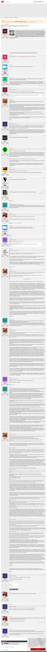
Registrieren (16, 17)
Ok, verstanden (38, 649)
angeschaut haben (28, 31)
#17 (45, 248)
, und (16, 223)
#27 (45, 616)
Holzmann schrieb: (12, 606)
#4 (45, 77)
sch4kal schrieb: (12, 575)
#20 (45, 328)
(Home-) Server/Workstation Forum (14, 644)
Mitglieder (11, 17)
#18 (45, 269)
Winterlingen (6, 188)
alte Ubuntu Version (18, 56)
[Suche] (34, 2)
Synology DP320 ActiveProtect (14, 643)
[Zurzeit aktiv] (4, 207)
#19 (45, 318)
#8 (45, 135)
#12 (45, 190)
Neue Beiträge (6, 17)
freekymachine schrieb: (13, 250)
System (5, 108)
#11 (45, 177)
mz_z (4, 644)
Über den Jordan (6, 221)
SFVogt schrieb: (12, 271)
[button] (3, 17)
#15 (45, 225)
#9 (45, 147)
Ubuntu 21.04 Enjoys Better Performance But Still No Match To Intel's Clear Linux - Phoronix (24, 95)
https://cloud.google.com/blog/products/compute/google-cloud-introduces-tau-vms (21, 228)
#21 (45, 377)
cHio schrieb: (12, 169)
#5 (45, 87)
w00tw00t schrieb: (12, 89)
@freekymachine (12, 331)
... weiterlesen (11, 38)
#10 (45, 167)
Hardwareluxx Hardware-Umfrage (20, 21)
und (13, 266)
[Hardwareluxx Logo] (6, 1)
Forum (2, 17)
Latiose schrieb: (12, 239)
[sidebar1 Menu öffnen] (45, 1)
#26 (45, 604)
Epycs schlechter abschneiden (31, 56)
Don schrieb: (12, 149)
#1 (45, 29)
